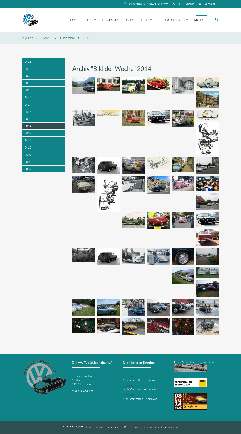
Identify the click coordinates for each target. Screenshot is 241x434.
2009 (27, 154)
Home (74, 20)
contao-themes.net (167, 427)
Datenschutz (131, 427)
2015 (27, 119)
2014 (86, 38)
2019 (27, 90)
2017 (27, 104)
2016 (27, 111)
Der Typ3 (109, 20)
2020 (27, 83)
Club (89, 20)
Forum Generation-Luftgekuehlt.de (194, 362)
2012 (27, 133)
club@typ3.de (210, 3)
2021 (27, 76)
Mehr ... (199, 20)
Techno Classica (171, 20)
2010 (27, 147)
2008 (27, 162)
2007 (27, 169)
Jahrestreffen (137, 20)
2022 (27, 69)
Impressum (114, 427)
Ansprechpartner (186, 3)
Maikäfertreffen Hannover (140, 379)
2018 (27, 97)
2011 (27, 140)
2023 (27, 61)
